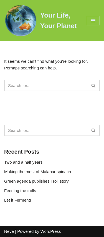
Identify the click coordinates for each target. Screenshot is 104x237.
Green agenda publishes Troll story (36, 181)
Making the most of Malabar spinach (37, 171)
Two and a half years (23, 162)
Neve (9, 231)
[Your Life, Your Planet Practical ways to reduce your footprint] (41, 20)
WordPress (50, 231)
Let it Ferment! (17, 200)
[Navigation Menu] (93, 20)
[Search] (45, 85)
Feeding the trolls (20, 190)
